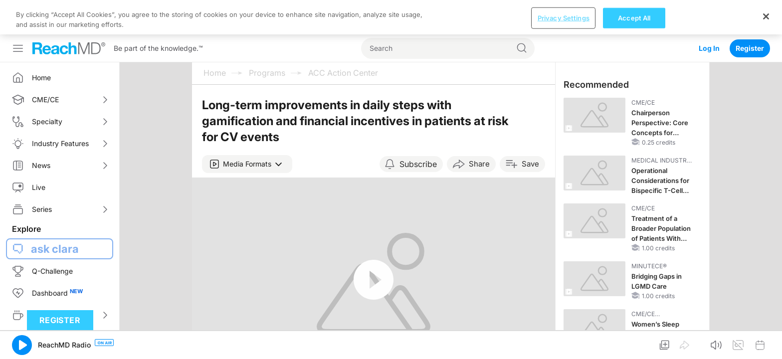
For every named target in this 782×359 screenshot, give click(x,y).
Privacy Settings (563, 342)
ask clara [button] (55, 214)
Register (750, 13)
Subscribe (418, 130)
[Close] (766, 341)
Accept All (634, 342)
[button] (247, 130)
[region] (391, 342)
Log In (709, 13)
